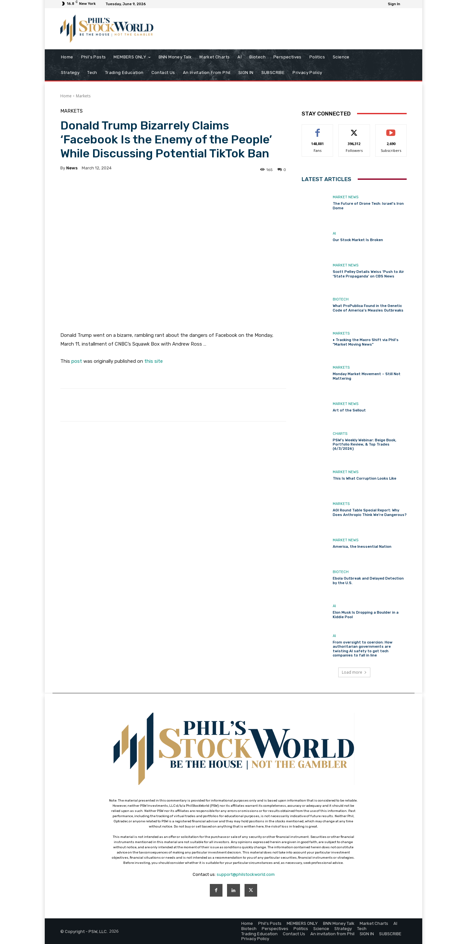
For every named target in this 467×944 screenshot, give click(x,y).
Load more (354, 672)
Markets (83, 96)
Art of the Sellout (349, 410)
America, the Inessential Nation (362, 547)
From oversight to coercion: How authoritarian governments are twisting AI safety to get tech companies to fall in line (362, 648)
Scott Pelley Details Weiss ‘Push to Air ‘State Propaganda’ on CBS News (368, 274)
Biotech (341, 299)
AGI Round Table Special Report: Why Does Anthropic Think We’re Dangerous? (370, 512)
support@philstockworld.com (246, 874)
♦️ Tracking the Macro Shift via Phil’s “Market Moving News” (366, 342)
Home (66, 96)
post (76, 361)
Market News (345, 197)
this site (153, 361)
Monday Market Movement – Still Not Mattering (367, 376)
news (72, 168)
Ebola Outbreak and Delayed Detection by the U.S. (368, 580)
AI (334, 233)
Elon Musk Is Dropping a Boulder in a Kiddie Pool (366, 614)
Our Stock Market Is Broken (358, 240)
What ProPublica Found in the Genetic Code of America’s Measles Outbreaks (368, 308)
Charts (340, 433)
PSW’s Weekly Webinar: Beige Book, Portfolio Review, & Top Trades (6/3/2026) (364, 444)
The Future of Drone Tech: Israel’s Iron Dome (368, 206)
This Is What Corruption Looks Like (364, 478)
